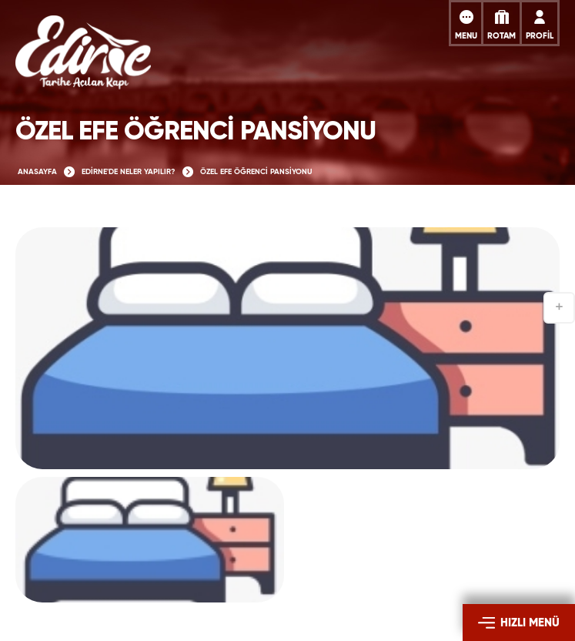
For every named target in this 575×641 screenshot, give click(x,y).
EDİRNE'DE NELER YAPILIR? (129, 172)
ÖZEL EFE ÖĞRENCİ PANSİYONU (256, 172)
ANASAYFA (37, 172)
